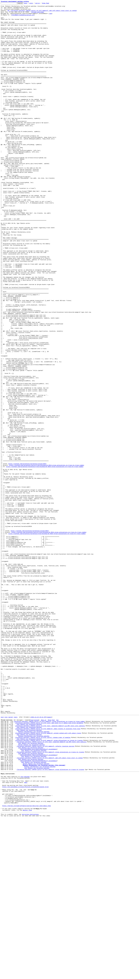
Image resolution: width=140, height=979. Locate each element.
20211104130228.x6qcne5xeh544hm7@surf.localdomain (39, 912)
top (57, 863)
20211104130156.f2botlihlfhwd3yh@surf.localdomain (39, 905)
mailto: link (27, 971)
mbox (25, 937)
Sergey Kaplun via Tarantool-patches (31, 893)
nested (36, 863)
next (2, 859)
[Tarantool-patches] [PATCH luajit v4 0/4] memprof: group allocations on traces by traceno (49, 887)
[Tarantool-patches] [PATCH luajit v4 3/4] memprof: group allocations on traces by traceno (50, 901)
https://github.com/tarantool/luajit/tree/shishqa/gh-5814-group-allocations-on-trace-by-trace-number (46, 558)
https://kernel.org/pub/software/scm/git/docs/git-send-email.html (26, 965)
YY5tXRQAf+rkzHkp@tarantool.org (22, 17)
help (28, 4)
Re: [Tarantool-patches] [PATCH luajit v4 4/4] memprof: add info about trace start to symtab (42, 12)
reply (16, 859)
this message (25, 930)
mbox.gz (43, 863)
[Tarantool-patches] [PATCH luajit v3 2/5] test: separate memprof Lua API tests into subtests (50, 870)
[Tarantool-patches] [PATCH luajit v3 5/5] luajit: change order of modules (42, 884)
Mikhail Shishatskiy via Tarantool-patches (33, 877)
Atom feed (48, 4)
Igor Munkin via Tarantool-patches (29, 868)
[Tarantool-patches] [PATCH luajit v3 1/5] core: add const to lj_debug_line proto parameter (49, 866)
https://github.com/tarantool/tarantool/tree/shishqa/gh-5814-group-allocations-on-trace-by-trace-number (45, 559)
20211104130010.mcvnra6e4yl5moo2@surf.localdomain (39, 898)
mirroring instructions (30, 975)
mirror (40, 4)
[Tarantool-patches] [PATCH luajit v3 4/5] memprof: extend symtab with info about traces (48, 879)
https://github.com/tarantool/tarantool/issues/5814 (27, 556)
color (34, 4)
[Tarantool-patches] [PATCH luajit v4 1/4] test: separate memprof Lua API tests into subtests (52, 889)
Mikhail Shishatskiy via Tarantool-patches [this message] (44, 917)
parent (10, 859)
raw (50, 16)
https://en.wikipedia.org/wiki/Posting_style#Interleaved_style (25, 943)
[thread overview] (37, 14)
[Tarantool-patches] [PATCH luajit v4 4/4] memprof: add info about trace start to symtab (50, 908)
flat (31, 863)
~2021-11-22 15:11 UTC (38, 859)
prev (6, 859)
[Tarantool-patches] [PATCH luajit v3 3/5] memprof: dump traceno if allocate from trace (47, 873)
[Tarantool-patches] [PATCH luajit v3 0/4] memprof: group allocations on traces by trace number (49, 865)
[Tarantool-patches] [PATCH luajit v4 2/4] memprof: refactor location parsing (45, 894)
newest (49, 859)
